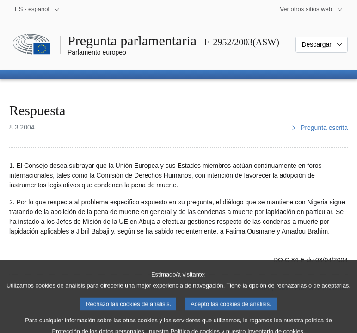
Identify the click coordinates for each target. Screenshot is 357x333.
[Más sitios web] (311, 9)
